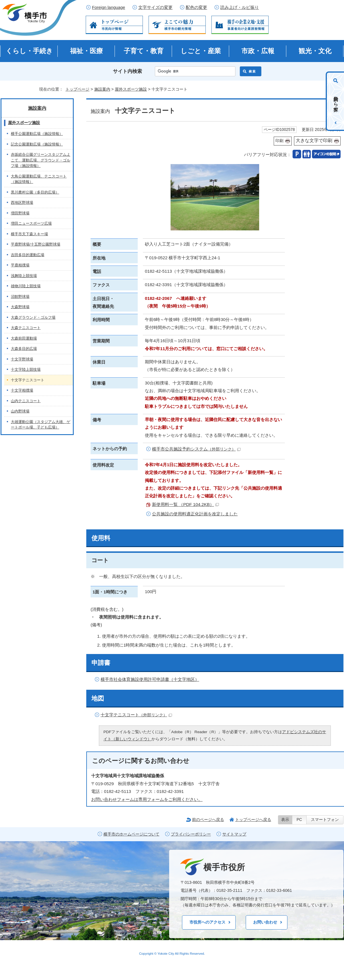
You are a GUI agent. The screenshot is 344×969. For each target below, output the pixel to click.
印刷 (279, 141)
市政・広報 (257, 51)
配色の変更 (196, 7)
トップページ (77, 89)
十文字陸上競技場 (26, 369)
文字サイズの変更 (155, 7)
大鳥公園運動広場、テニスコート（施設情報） (39, 179)
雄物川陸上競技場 (26, 286)
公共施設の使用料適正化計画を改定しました (195, 513)
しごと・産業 (201, 51)
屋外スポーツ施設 (131, 89)
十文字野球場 (22, 359)
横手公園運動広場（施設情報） (37, 133)
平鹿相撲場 (20, 265)
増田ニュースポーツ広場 (31, 223)
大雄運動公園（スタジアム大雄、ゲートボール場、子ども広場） (40, 425)
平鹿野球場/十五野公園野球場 (35, 244)
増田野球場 (20, 213)
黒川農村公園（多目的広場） (35, 192)
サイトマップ (234, 834)
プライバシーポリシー (191, 834)
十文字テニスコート (136, 714)
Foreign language (108, 7)
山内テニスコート (26, 401)
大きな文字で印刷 (314, 140)
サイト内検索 (127, 71)
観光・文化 (315, 51)
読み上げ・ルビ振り (239, 7)
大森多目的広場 (24, 348)
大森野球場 (20, 307)
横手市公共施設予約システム (196, 448)
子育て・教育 (143, 51)
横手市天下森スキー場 (29, 234)
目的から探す (335, 101)
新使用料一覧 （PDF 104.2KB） (185, 504)
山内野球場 (20, 411)
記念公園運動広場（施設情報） (37, 144)
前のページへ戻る (208, 819)
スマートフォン (325, 820)
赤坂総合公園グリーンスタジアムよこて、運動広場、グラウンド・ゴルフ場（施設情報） (40, 160)
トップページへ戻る (253, 819)
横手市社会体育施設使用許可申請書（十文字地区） (150, 679)
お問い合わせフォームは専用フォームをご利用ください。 (147, 799)
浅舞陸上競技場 (24, 276)
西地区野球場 (22, 202)
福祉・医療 (86, 51)
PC (299, 820)
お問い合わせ (265, 922)
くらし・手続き (29, 51)
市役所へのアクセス (207, 922)
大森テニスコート (26, 328)
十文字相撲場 (22, 390)
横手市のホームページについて (131, 834)
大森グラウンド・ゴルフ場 (33, 317)
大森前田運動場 (24, 338)
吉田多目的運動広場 (27, 255)
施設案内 (102, 89)
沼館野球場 (20, 296)
